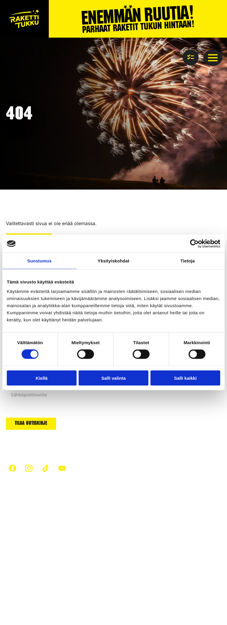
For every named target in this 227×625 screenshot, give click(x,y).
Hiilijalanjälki (75, 527)
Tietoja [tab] (187, 260)
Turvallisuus (18, 527)
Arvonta (130, 549)
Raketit (129, 516)
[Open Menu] (212, 57)
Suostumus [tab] (39, 260)
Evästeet (57, 592)
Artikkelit (71, 516)
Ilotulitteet (73, 556)
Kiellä (42, 377)
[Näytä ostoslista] (191, 57)
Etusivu (13, 516)
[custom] (12, 468)
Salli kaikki (185, 377)
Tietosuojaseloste (24, 592)
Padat (128, 527)
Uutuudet (131, 538)
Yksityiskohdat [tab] (113, 260)
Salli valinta (113, 377)
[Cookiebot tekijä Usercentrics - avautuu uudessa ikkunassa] (194, 243)
